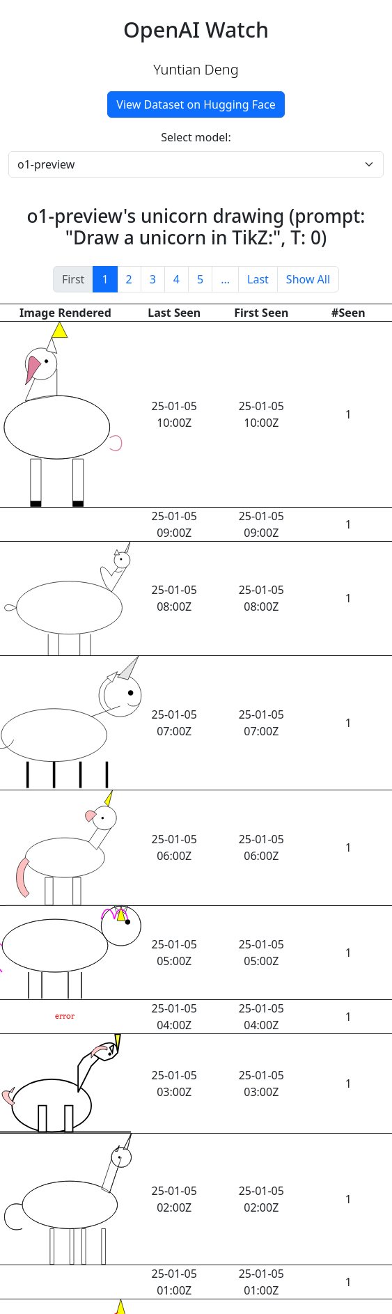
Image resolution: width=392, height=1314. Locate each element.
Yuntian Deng (195, 69)
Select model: (196, 137)
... (225, 279)
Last (258, 279)
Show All (308, 279)
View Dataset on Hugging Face (195, 104)
